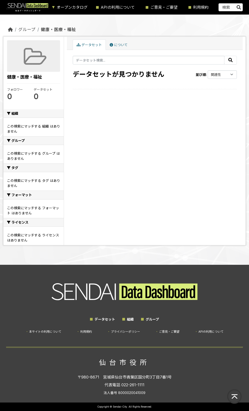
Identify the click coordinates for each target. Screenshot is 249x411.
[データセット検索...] (230, 7)
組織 (130, 319)
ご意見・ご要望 (164, 7)
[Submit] (239, 7)
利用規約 (201, 7)
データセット (89, 45)
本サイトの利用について (45, 331)
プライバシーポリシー (125, 331)
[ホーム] (10, 29)
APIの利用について (118, 7)
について (119, 45)
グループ (27, 29)
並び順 (201, 75)
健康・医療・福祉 (58, 29)
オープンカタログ (72, 7)
